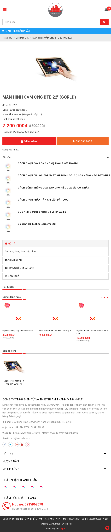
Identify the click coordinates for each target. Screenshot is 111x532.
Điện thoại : (8, 427)
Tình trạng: (8, 119)
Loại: (5, 109)
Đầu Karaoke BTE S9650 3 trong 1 (55, 330)
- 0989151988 (36, 427)
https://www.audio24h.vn (26, 433)
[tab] (55, 243)
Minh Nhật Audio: (11, 114)
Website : (7, 433)
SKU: (5, 105)
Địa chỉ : (6, 422)
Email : (6, 438)
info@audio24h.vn (20, 438)
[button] (55, 243)
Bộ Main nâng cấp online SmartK (17, 330)
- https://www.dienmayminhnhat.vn (59, 433)
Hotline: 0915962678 (27, 504)
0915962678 (82, 141)
